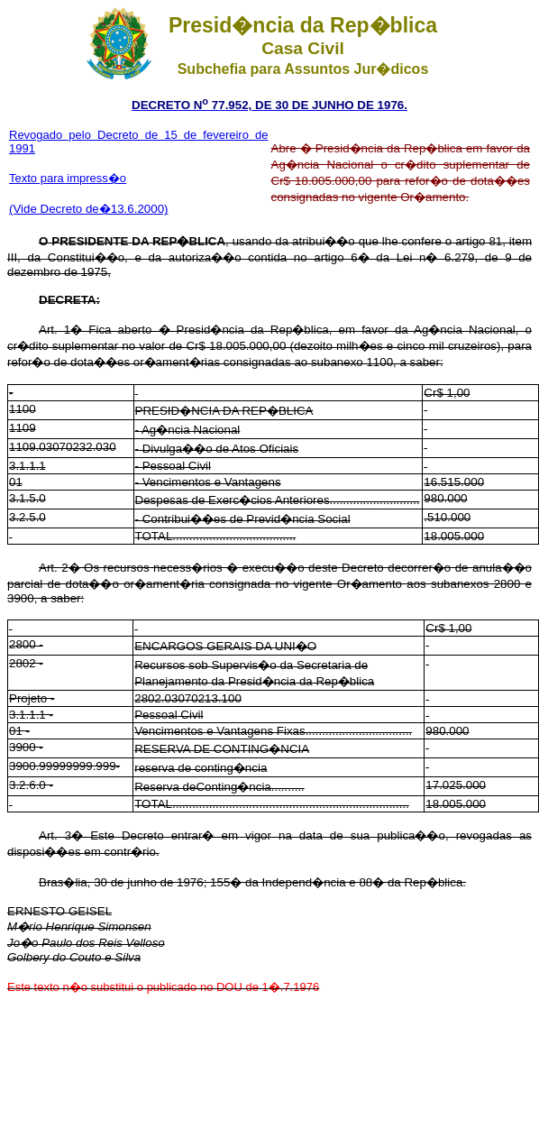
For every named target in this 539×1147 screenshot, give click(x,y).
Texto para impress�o (67, 178)
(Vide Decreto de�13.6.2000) (89, 209)
